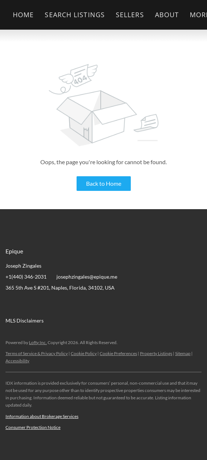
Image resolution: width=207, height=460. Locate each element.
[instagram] (69, 304)
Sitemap (183, 353)
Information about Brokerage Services (41, 416)
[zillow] (54, 304)
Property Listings (156, 353)
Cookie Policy (84, 353)
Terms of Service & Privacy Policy (36, 353)
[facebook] (10, 304)
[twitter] (40, 304)
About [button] (167, 14)
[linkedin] (25, 304)
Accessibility (17, 360)
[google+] (84, 304)
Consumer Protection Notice (32, 427)
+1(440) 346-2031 (26, 277)
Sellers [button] (130, 14)
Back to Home (103, 183)
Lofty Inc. (38, 342)
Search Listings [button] (75, 14)
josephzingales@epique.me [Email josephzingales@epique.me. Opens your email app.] (86, 277)
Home (23, 14)
